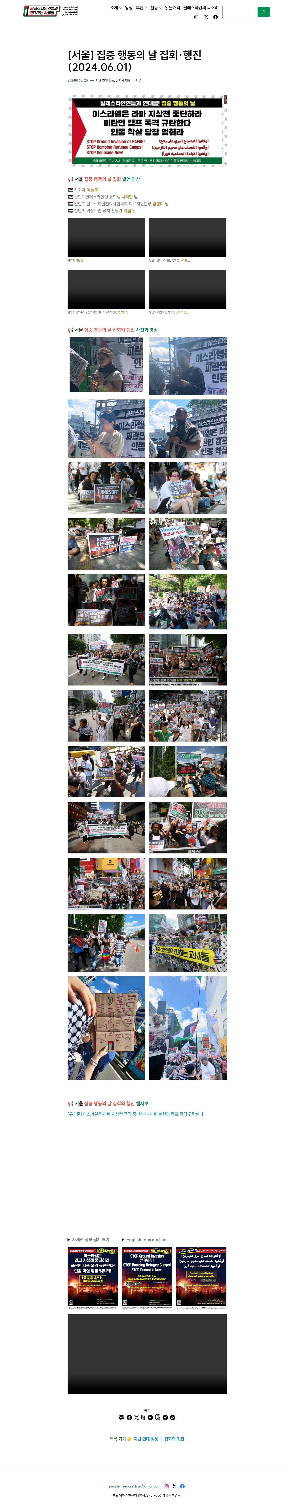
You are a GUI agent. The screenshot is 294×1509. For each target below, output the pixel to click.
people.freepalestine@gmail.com (134, 1486)
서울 (138, 80)
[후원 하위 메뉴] (145, 7)
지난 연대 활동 (105, 80)
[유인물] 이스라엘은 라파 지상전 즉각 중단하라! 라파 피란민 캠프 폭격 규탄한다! (136, 1114)
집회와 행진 (123, 80)
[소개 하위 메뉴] (120, 7)
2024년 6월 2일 (78, 80)
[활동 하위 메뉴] (160, 7)
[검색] (264, 12)
